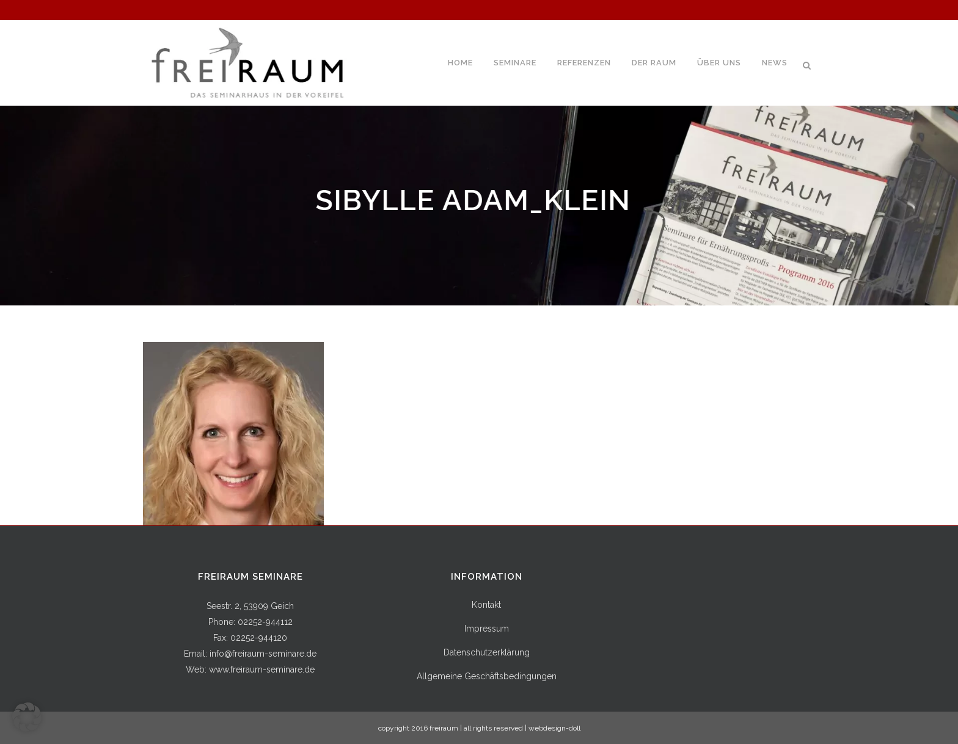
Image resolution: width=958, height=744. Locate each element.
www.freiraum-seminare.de (262, 669)
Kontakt (486, 605)
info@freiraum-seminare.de (263, 653)
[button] (27, 717)
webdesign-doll (554, 728)
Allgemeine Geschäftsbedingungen (487, 676)
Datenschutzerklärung (487, 652)
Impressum (486, 628)
